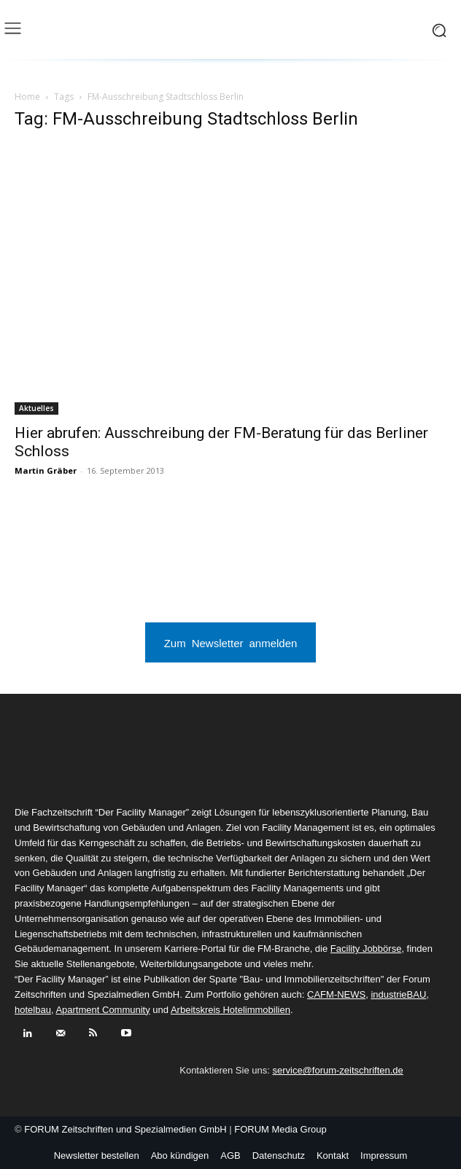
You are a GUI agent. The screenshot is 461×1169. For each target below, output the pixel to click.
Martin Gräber (46, 470)
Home (27, 96)
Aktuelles (36, 408)
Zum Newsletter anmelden (231, 642)
